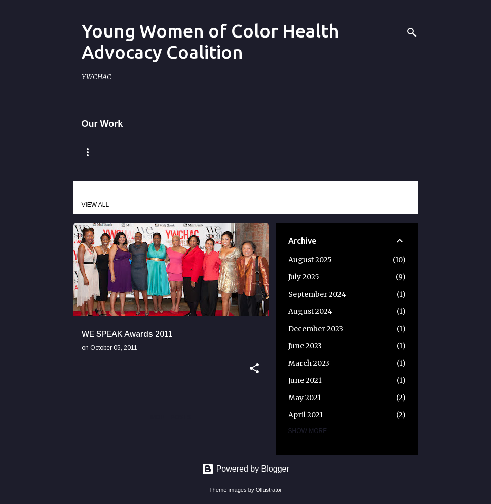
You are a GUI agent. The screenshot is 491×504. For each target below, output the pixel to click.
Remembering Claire (175, 152)
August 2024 (310, 311)
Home (94, 152)
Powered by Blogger (245, 468)
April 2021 (305, 414)
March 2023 (308, 363)
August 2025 (310, 259)
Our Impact (326, 152)
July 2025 (303, 276)
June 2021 (305, 380)
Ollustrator (269, 490)
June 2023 (305, 345)
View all (95, 204)
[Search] (412, 32)
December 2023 (315, 328)
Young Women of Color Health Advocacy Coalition (210, 41)
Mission (261, 152)
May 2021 (304, 397)
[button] (254, 369)
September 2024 (317, 294)
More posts (170, 417)
